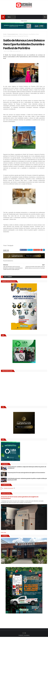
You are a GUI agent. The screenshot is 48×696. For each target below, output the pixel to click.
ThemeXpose (26, 635)
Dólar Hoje (3, 532)
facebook (44, 276)
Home (4, 34)
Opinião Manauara (8, 488)
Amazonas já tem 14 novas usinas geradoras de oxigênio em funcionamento (26, 472)
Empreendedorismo (12, 34)
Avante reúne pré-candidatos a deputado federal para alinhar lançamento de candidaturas (26, 467)
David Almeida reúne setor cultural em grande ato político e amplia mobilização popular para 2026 (27, 479)
